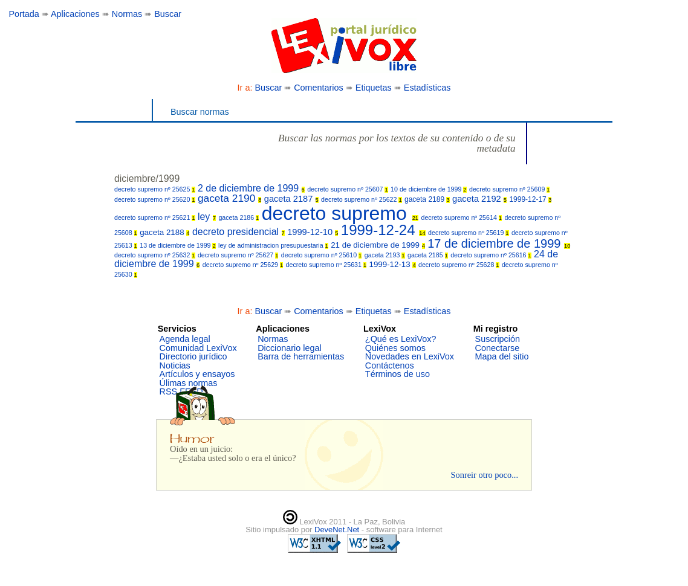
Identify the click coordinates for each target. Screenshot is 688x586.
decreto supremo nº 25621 (154, 217)
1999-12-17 (530, 199)
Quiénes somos (395, 348)
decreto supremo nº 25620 (154, 199)
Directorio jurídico (193, 356)
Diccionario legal (290, 348)
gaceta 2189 (427, 199)
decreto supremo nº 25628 (458, 264)
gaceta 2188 (164, 232)
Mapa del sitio (502, 356)
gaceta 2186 (238, 217)
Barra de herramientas (301, 356)
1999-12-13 (392, 264)
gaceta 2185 (427, 255)
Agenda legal (185, 339)
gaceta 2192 (479, 199)
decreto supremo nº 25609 (509, 189)
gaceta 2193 (385, 255)
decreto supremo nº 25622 (361, 199)
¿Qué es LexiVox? (400, 339)
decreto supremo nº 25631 (326, 264)
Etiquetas (373, 87)
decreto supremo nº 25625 (154, 189)
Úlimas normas (189, 383)
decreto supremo (340, 213)
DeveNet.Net (338, 529)
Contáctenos (389, 365)
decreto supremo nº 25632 (154, 255)
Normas (127, 14)
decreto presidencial (238, 232)
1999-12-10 (312, 232)
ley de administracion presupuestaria (273, 245)
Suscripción (497, 339)
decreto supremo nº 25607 (347, 189)
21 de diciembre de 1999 (378, 245)
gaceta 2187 (291, 199)
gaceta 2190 (229, 198)
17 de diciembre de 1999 (498, 243)
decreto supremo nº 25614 (461, 217)
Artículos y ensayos (197, 374)
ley (207, 216)
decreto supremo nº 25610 (321, 255)
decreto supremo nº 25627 (238, 255)
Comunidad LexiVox (198, 348)
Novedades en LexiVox (409, 356)
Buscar (167, 14)
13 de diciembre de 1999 (177, 245)
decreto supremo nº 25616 (490, 255)
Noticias (175, 365)
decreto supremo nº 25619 (468, 232)
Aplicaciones (75, 14)
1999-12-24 (383, 230)
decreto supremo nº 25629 (243, 264)
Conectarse (497, 348)
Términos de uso (397, 374)
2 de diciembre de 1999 (251, 188)
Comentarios (318, 87)
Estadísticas (427, 87)
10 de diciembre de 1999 (428, 189)
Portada (23, 14)
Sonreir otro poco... (484, 475)
